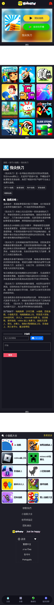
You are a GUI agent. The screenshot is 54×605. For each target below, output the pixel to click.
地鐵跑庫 (20, 311)
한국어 (27, 554)
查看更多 (48, 435)
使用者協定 (27, 520)
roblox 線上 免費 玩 (26, 320)
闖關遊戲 (8, 193)
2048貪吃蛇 (8, 317)
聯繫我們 (27, 508)
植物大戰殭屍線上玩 (31, 324)
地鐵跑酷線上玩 (27, 314)
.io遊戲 (39, 311)
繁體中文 (27, 544)
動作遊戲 (31, 188)
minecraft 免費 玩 (32, 317)
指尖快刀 (24, 162)
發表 (10, 355)
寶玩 (9, 324)
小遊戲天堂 (12, 314)
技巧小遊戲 (14, 162)
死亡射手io (12, 327)
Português (27, 559)
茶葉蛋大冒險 (42, 314)
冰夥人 (17, 324)
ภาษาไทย (27, 549)
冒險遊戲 (41, 188)
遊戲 (5, 162)
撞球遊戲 (11, 320)
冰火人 (19, 317)
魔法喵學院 (24, 327)
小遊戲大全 (27, 514)
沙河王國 (30, 311)
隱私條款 (27, 525)
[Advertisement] (27, 148)
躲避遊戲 (20, 188)
